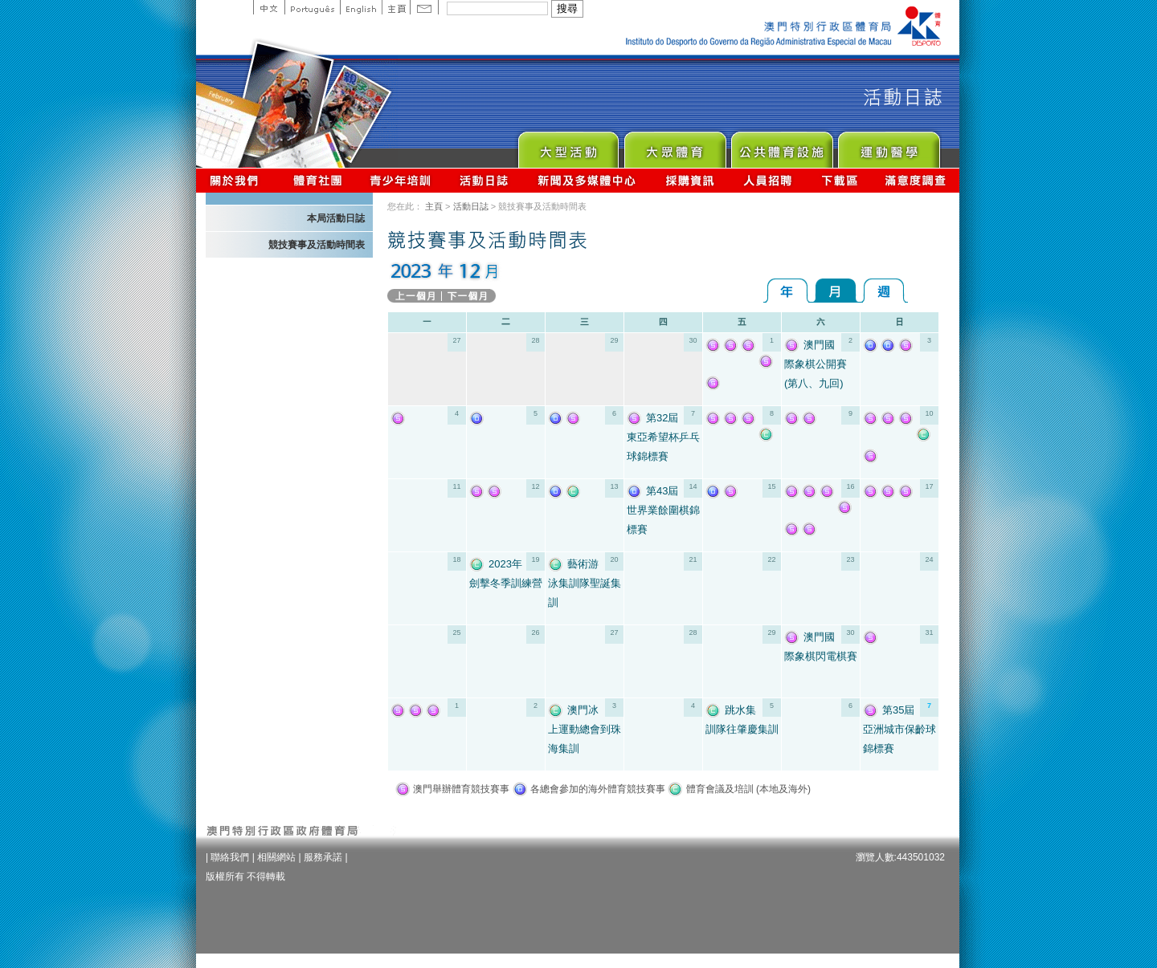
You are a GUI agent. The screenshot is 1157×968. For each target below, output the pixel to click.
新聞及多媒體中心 (587, 180)
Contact (424, 7)
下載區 (839, 180)
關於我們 (237, 180)
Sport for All (674, 146)
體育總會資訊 (317, 180)
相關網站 (276, 857)
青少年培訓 (401, 180)
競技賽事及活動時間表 (316, 244)
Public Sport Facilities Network (781, 146)
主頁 (396, 7)
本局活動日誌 (336, 218)
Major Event (567, 146)
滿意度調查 (916, 180)
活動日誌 (485, 180)
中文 (268, 7)
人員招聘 (768, 180)
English (361, 7)
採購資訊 (690, 180)
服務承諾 (323, 857)
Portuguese (312, 7)
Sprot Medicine (888, 146)
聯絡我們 (230, 857)
